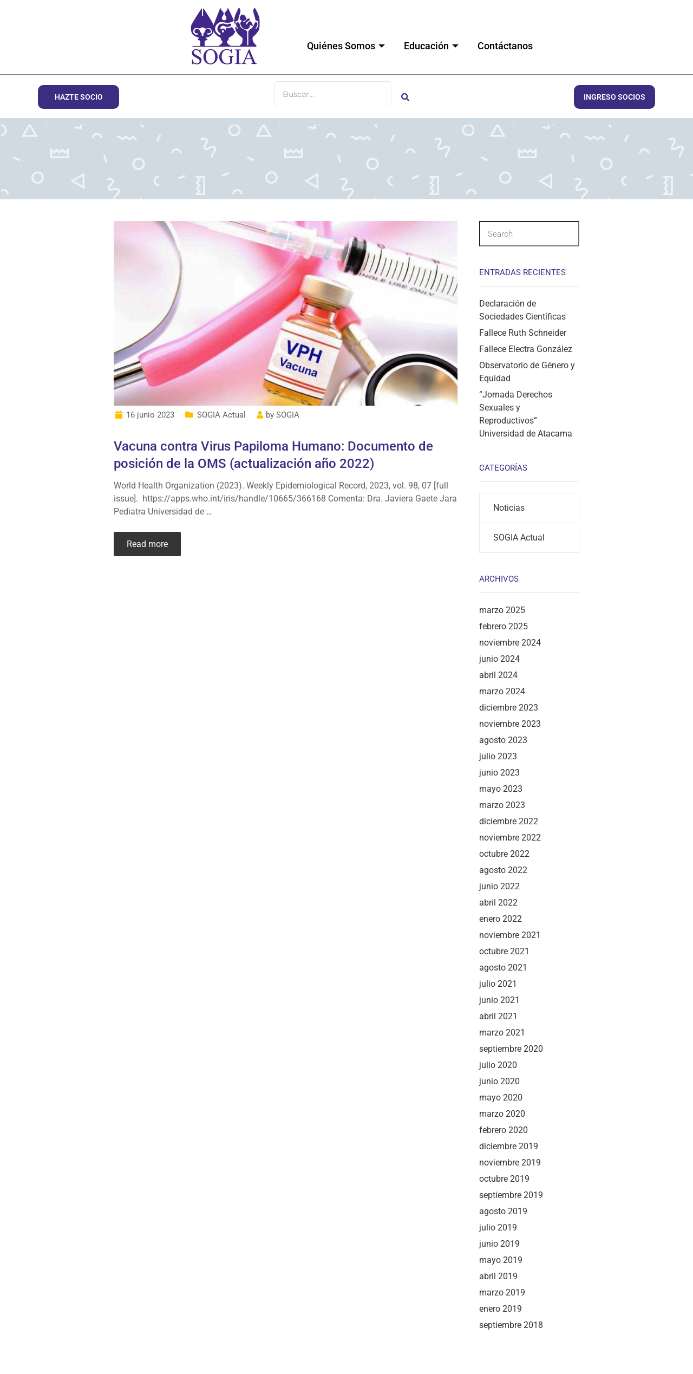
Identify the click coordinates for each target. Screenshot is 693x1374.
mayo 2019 (500, 1260)
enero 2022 (500, 919)
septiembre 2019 (511, 1195)
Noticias (509, 508)
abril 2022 (498, 902)
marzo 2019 (502, 1292)
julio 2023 (498, 756)
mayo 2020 (500, 1097)
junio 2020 (499, 1081)
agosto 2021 (503, 967)
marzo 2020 (502, 1114)
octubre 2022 (504, 854)
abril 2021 (498, 1016)
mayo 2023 (500, 789)
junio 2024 (499, 659)
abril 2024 (498, 675)
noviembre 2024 (510, 642)
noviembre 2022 (510, 837)
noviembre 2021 (510, 935)
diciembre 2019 (508, 1146)
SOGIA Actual (221, 415)
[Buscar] (332, 94)
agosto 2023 (503, 740)
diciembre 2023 (508, 707)
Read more (147, 544)
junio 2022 (499, 886)
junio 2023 (499, 772)
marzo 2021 (502, 1032)
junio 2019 (499, 1244)
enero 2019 (500, 1309)
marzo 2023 (502, 805)
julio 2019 (498, 1227)
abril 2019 (498, 1276)
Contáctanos (505, 45)
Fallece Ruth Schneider (522, 333)
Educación (432, 45)
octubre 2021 (504, 951)
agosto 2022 (503, 870)
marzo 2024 (502, 691)
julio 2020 (498, 1065)
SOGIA (287, 415)
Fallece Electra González (525, 349)
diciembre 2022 (508, 821)
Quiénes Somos (347, 45)
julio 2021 (498, 984)
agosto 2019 (503, 1211)
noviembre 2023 (510, 724)
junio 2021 (499, 1000)
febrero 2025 (503, 626)
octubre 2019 (504, 1179)
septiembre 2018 (511, 1325)
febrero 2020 (503, 1130)
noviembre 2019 (510, 1162)
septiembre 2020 (511, 1049)
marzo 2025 (502, 610)
